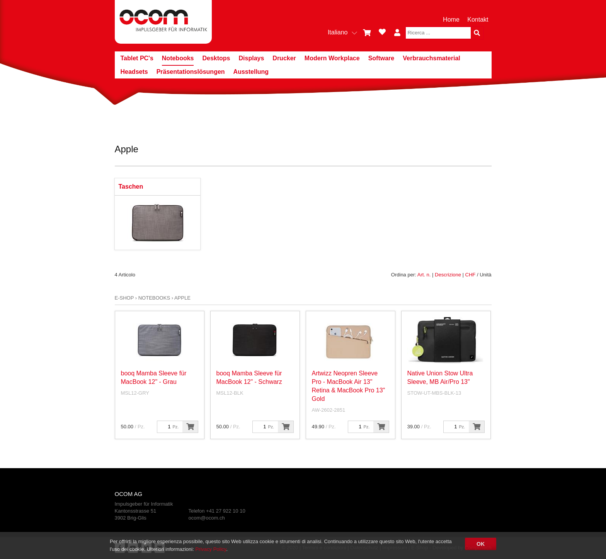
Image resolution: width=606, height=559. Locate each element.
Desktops (216, 58)
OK (481, 544)
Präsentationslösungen (191, 71)
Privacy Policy (210, 549)
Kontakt (477, 19)
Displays (251, 58)
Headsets (134, 71)
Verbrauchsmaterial (431, 58)
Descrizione (448, 275)
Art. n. (424, 275)
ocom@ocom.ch (207, 518)
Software (381, 58)
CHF (470, 275)
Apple (182, 298)
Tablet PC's (137, 58)
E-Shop (124, 298)
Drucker (284, 58)
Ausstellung (251, 71)
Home (451, 19)
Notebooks (178, 58)
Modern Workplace (332, 58)
